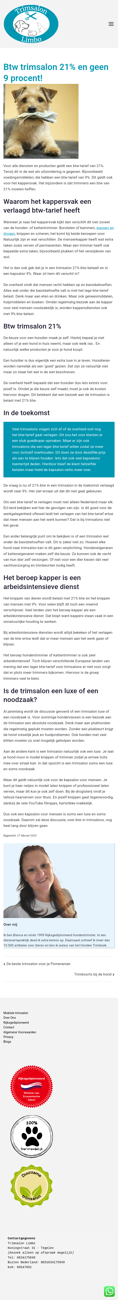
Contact (8, 1027)
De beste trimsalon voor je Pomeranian (38, 964)
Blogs (7, 1041)
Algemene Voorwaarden (19, 1032)
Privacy (8, 1037)
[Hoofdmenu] (111, 24)
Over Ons (9, 1017)
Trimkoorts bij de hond (93, 974)
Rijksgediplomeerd (16, 1022)
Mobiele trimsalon (15, 1013)
